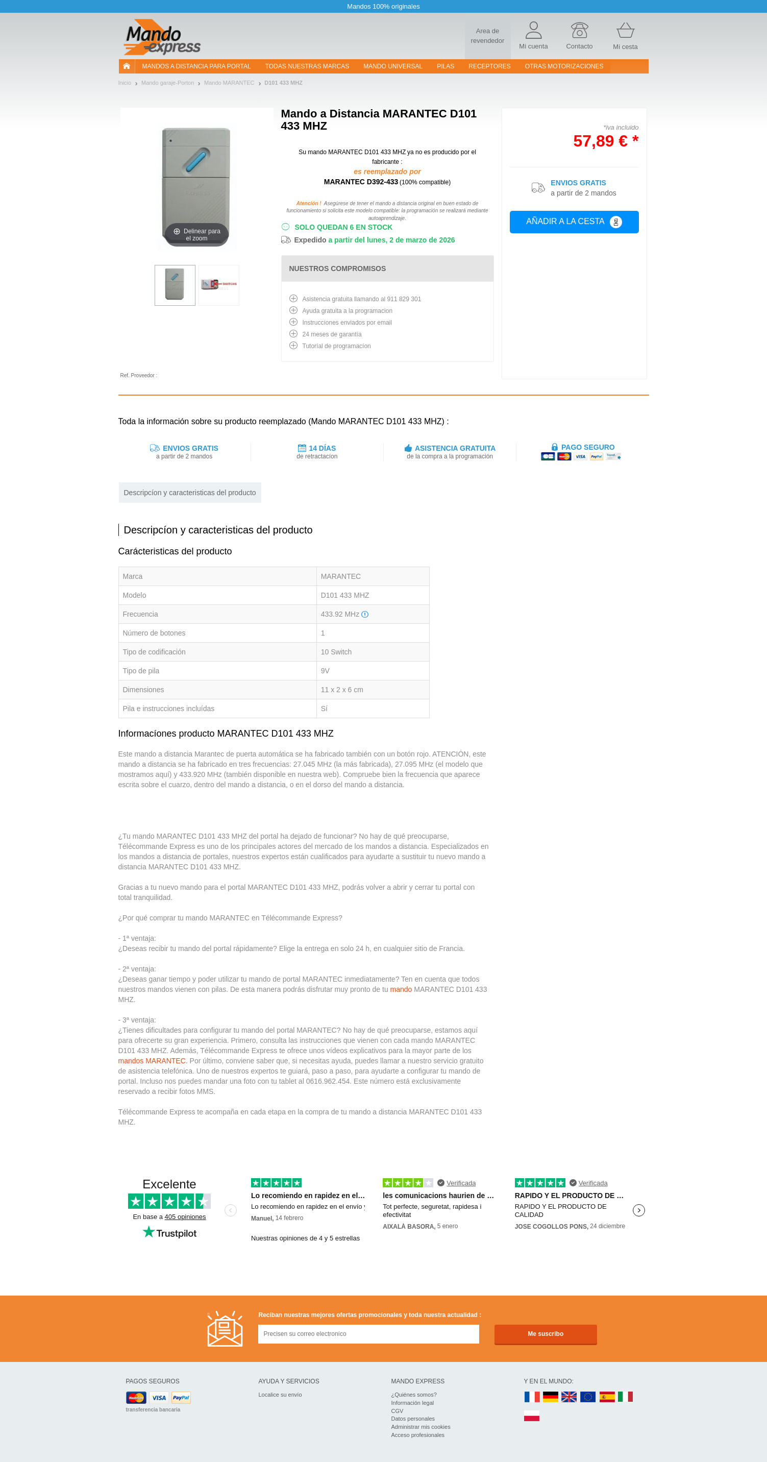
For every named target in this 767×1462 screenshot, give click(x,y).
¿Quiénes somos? (414, 1395)
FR (532, 1397)
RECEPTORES (489, 66)
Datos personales (413, 1419)
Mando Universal (393, 66)
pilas (445, 66)
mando (401, 989)
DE (550, 1397)
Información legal (412, 1403)
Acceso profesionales (418, 1435)
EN (588, 1397)
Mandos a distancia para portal (196, 66)
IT (625, 1397)
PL (532, 1416)
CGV (397, 1411)
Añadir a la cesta (574, 222)
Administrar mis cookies (421, 1427)
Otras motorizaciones (564, 66)
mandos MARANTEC (152, 1061)
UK (569, 1397)
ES (607, 1397)
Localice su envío (280, 1395)
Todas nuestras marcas (307, 66)
